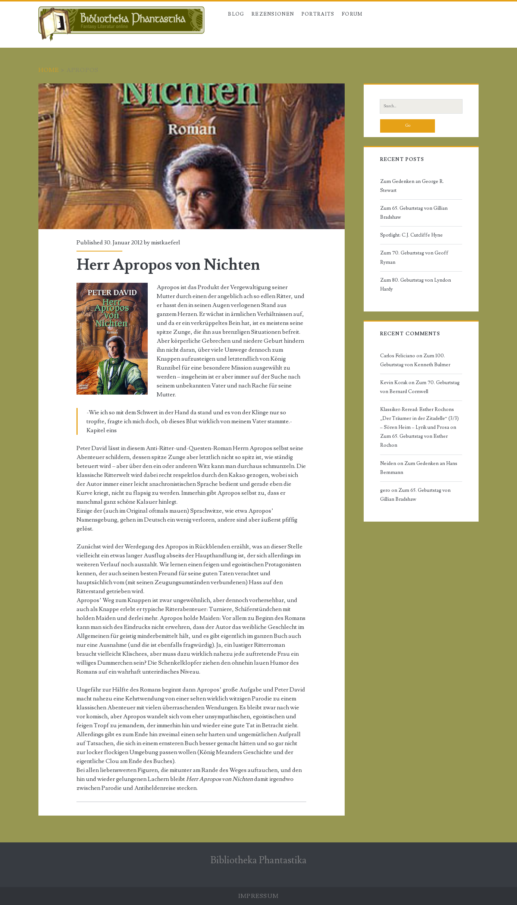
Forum (352, 14)
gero (385, 490)
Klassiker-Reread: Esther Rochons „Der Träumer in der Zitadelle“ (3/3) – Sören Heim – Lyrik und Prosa (419, 418)
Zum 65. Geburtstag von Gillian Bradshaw (414, 212)
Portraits (318, 14)
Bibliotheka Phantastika (258, 860)
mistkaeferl (165, 242)
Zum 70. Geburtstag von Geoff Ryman (414, 257)
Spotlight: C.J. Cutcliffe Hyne (411, 235)
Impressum (258, 896)
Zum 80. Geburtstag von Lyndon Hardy (415, 284)
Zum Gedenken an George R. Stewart (412, 185)
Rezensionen (272, 14)
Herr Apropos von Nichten (191, 156)
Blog (236, 14)
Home (48, 70)
